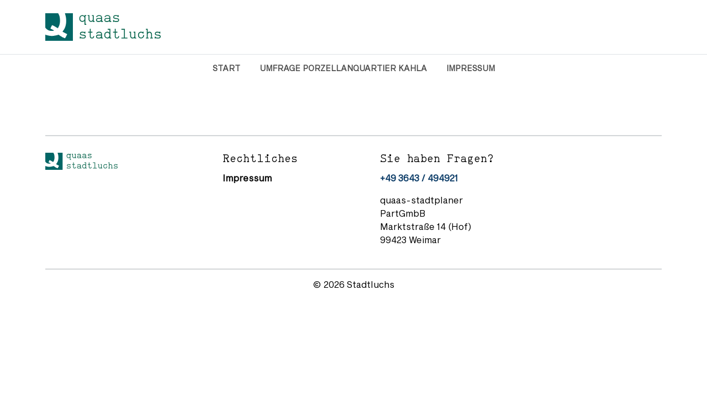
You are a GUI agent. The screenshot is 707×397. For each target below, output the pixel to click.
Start (226, 68)
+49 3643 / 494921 (419, 178)
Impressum (470, 68)
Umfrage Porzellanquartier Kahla (343, 68)
